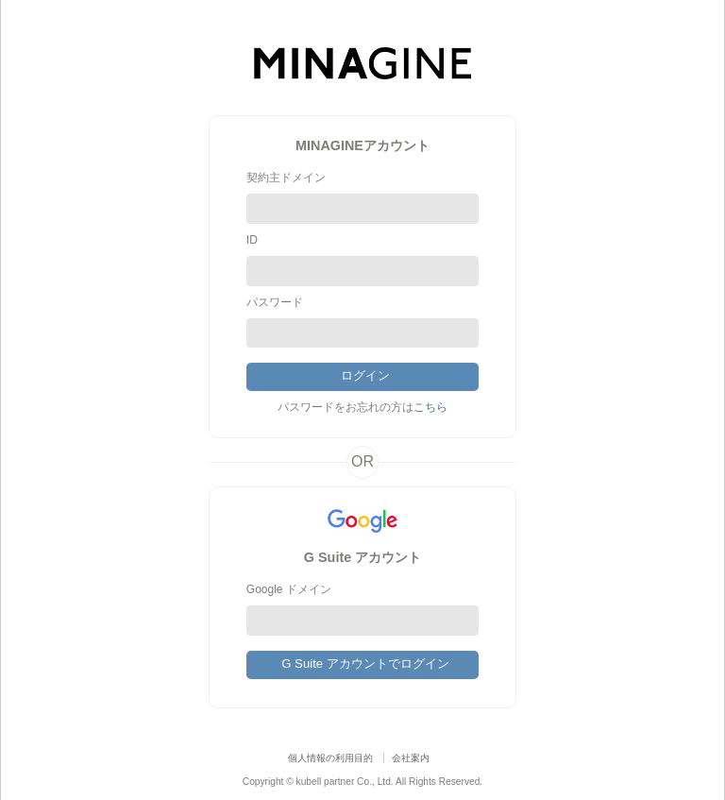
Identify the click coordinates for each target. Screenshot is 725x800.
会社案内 (411, 758)
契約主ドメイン (286, 177)
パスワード (274, 302)
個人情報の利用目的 (330, 758)
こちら (430, 407)
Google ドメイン (288, 589)
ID (252, 240)
